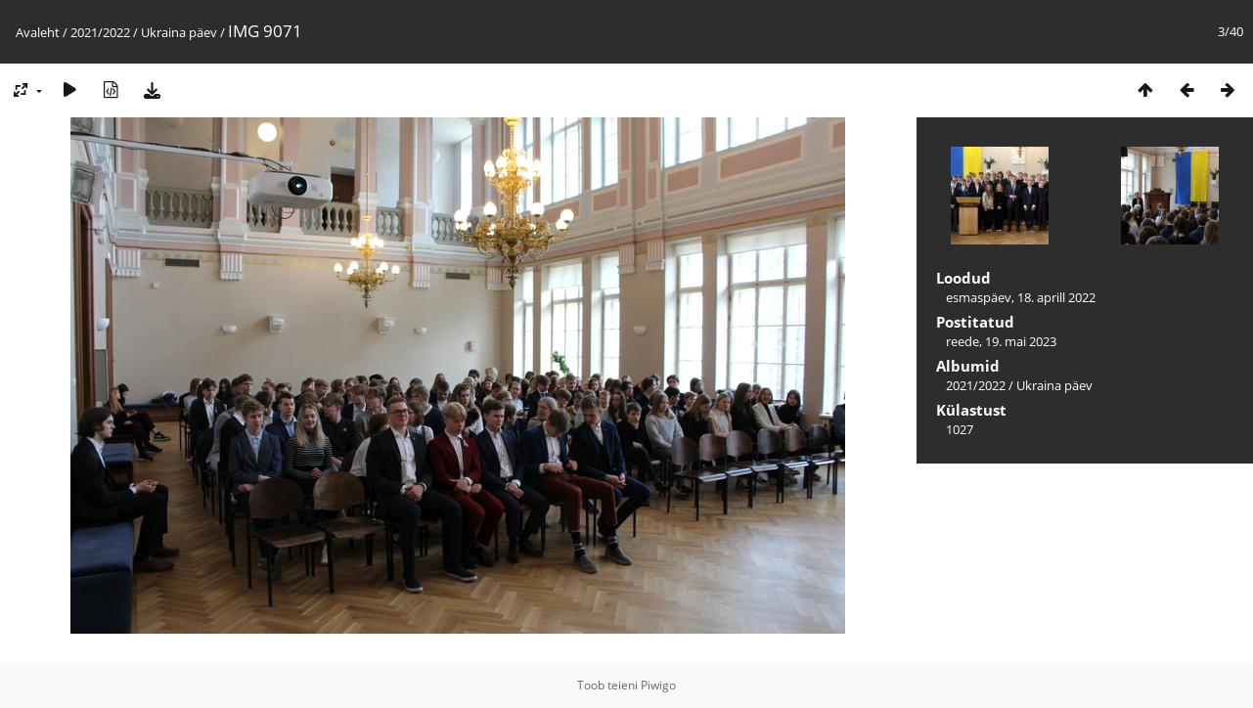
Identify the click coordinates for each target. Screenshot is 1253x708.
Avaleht (38, 32)
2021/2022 (100, 32)
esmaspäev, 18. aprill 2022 (1021, 297)
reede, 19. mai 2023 (1001, 341)
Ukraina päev (179, 32)
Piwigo (658, 685)
